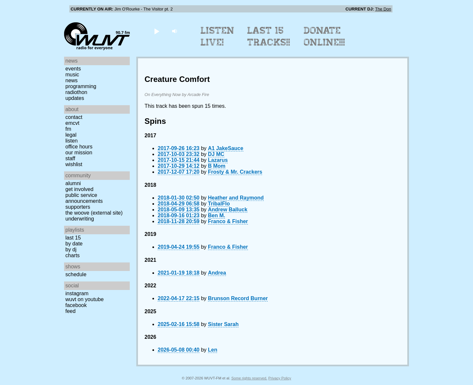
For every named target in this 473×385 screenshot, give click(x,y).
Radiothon (76, 92)
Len (212, 350)
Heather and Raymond (236, 198)
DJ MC (216, 154)
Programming (80, 86)
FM (68, 129)
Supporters (77, 207)
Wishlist (73, 164)
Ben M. (216, 215)
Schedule (75, 274)
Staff (70, 158)
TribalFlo (219, 203)
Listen (71, 141)
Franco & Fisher (228, 221)
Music (72, 74)
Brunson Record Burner (238, 298)
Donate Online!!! (324, 36)
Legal (71, 135)
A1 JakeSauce (225, 148)
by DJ (71, 249)
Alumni (73, 183)
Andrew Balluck (227, 209)
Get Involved (79, 189)
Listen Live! (218, 36)
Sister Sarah (223, 324)
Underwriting (79, 218)
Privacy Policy (279, 378)
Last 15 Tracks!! (268, 36)
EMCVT (72, 123)
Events (73, 68)
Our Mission (78, 152)
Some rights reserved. (249, 378)
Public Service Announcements (84, 198)
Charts (72, 255)
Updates (74, 98)
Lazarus (218, 160)
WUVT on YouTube (84, 299)
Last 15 (73, 238)
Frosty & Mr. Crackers (235, 172)
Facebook (76, 305)
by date (73, 243)
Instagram (76, 293)
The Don (383, 9)
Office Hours (78, 146)
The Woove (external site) (94, 213)
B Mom (216, 166)
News (71, 80)
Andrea (217, 273)
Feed (70, 311)
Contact (73, 117)
